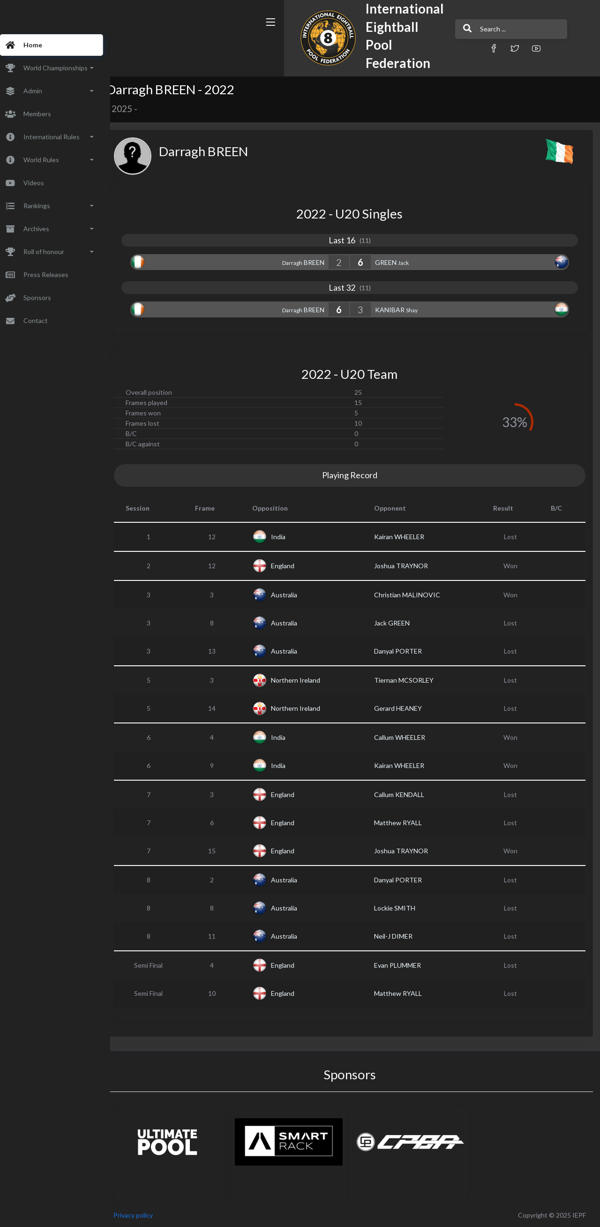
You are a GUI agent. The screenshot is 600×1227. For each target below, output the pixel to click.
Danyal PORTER (406, 651)
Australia (297, 595)
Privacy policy (151, 1215)
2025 (139, 109)
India (291, 537)
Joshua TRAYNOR (409, 566)
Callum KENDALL (407, 794)
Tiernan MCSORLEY (412, 680)
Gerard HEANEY (406, 708)
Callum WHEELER (408, 737)
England (296, 566)
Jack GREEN (400, 623)
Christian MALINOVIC (415, 595)
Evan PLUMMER (405, 965)
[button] (410, 48)
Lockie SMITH (403, 908)
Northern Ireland (308, 680)
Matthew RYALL (406, 823)
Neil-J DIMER (401, 936)
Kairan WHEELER (407, 537)
